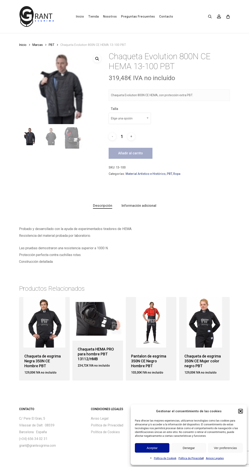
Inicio (22, 45)
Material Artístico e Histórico (146, 173)
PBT (51, 45)
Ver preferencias (225, 448)
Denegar (189, 448)
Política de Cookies (165, 458)
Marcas (37, 45)
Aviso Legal (99, 418)
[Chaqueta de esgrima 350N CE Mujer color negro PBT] (204, 322)
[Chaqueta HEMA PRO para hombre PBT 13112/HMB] (97, 318)
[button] (240, 411)
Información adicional (139, 205)
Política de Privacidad (191, 458)
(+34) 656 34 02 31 (33, 439)
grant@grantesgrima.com (37, 446)
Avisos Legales (215, 458)
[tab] (102, 206)
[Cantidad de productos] (122, 136)
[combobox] (130, 118)
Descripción (102, 205)
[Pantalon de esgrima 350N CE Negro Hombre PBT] (151, 322)
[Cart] (227, 16)
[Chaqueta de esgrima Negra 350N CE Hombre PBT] (44, 322)
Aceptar (152, 448)
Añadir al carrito (130, 153)
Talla (114, 109)
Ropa (176, 173)
